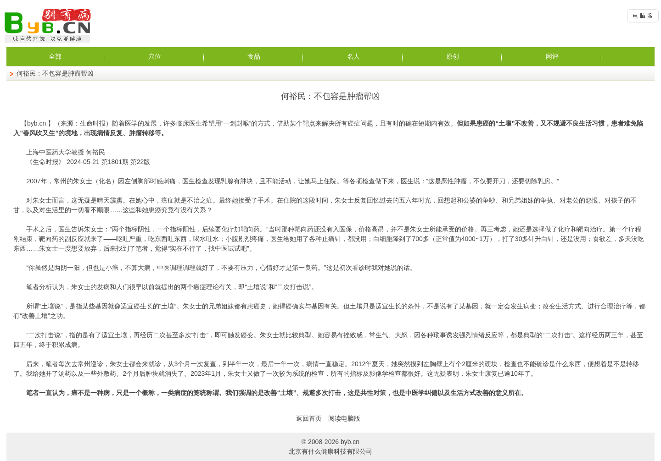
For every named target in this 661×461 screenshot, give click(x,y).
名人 (353, 56)
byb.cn (36, 123)
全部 (55, 56)
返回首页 (309, 418)
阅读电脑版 (344, 418)
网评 (552, 56)
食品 (253, 56)
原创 (452, 56)
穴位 (154, 56)
